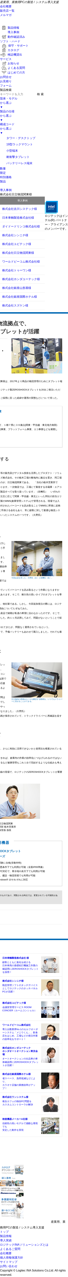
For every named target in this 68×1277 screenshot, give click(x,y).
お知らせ (9, 63)
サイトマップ (8, 1261)
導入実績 (6, 1240)
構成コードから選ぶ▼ (7, 128)
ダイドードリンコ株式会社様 (21, 226)
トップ (4, 1231)
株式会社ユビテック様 (16, 244)
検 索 (40, 94)
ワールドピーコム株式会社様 (21, 261)
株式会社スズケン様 (15, 305)
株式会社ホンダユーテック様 (21, 279)
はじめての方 (12, 72)
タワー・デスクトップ (17, 138)
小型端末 (9, 150)
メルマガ (6, 14)
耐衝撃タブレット (15, 156)
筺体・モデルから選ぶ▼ (8, 103)
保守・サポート (14, 45)
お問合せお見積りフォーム (6, 81)
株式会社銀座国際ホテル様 (19, 296)
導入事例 (9, 32)
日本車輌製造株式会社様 (18, 217)
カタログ (9, 50)
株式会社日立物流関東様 (18, 252)
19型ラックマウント (16, 144)
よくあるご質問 (10, 1248)
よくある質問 (12, 67)
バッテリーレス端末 (16, 163)
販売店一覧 (7, 10)
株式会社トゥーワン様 (16, 270)
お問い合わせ (8, 1266)
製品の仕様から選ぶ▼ (7, 115)
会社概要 (6, 6)
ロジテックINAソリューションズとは (24, 1244)
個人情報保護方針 (11, 1257)
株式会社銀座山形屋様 (16, 287)
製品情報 (9, 27)
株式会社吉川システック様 (19, 208)
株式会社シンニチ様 (15, 235)
